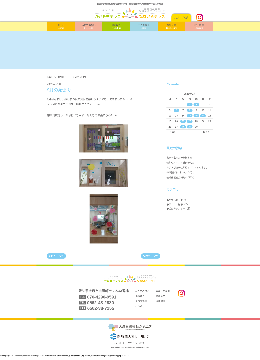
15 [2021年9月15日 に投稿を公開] (189, 115)
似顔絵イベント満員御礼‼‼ (182, 163)
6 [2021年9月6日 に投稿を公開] (176, 110)
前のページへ (56, 256)
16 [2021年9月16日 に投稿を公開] (196, 115)
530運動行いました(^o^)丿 (181, 175)
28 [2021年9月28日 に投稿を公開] (183, 126)
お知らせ (62, 77)
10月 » (206, 131)
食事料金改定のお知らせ (180, 158)
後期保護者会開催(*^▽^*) (181, 180)
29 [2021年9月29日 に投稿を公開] (189, 126)
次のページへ (151, 256)
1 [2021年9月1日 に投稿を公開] (189, 104)
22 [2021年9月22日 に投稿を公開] (189, 121)
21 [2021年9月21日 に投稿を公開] (183, 121)
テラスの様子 (176, 208)
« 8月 (172, 131)
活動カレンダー (177, 212)
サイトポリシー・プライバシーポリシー (130, 346)
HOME (49, 77)
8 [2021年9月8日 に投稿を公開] (189, 110)
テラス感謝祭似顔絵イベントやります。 (188, 169)
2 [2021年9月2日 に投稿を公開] (196, 104)
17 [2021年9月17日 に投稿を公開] (203, 115)
